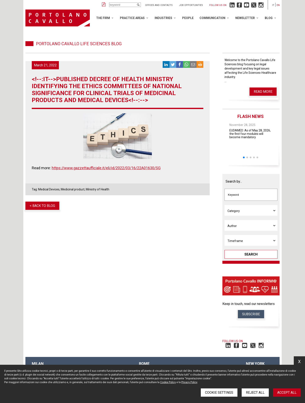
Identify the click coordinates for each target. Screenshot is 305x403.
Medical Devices (49, 189)
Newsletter (245, 18)
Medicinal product (73, 189)
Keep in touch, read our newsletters (248, 304)
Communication (212, 18)
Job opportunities (191, 5)
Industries (163, 18)
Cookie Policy (168, 382)
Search (251, 254)
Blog (269, 18)
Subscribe (251, 314)
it (273, 5)
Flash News (250, 116)
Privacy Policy (189, 382)
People (188, 18)
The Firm (103, 18)
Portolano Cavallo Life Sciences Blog (79, 44)
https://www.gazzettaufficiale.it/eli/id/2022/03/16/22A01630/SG (106, 168)
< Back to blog (42, 206)
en (278, 5)
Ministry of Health (97, 189)
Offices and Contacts (159, 5)
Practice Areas (132, 18)
